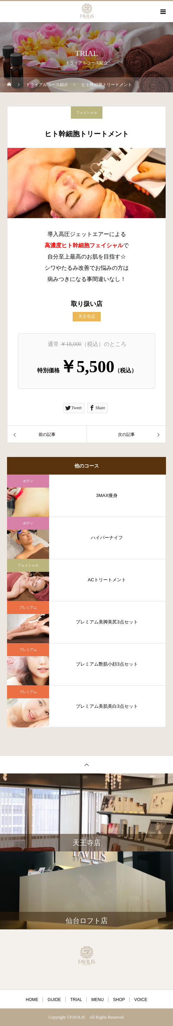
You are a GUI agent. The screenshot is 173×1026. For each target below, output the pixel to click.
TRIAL (76, 999)
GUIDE (54, 999)
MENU (97, 999)
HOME (32, 999)
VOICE (140, 999)
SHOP (119, 999)
